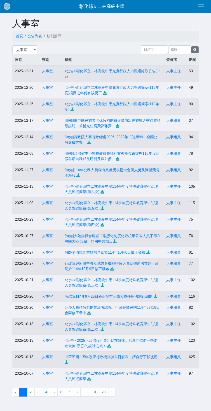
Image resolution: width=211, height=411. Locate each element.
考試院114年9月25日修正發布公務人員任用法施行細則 (108, 296)
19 (94, 392)
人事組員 (173, 120)
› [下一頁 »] (111, 392)
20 (104, 392)
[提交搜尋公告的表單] (195, 49)
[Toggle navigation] (201, 6)
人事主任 (173, 71)
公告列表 (35, 36)
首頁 (19, 36)
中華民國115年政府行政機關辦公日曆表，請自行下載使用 (111, 357)
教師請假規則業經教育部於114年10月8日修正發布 (105, 252)
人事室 (47, 71)
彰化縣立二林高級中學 (101, 6)
